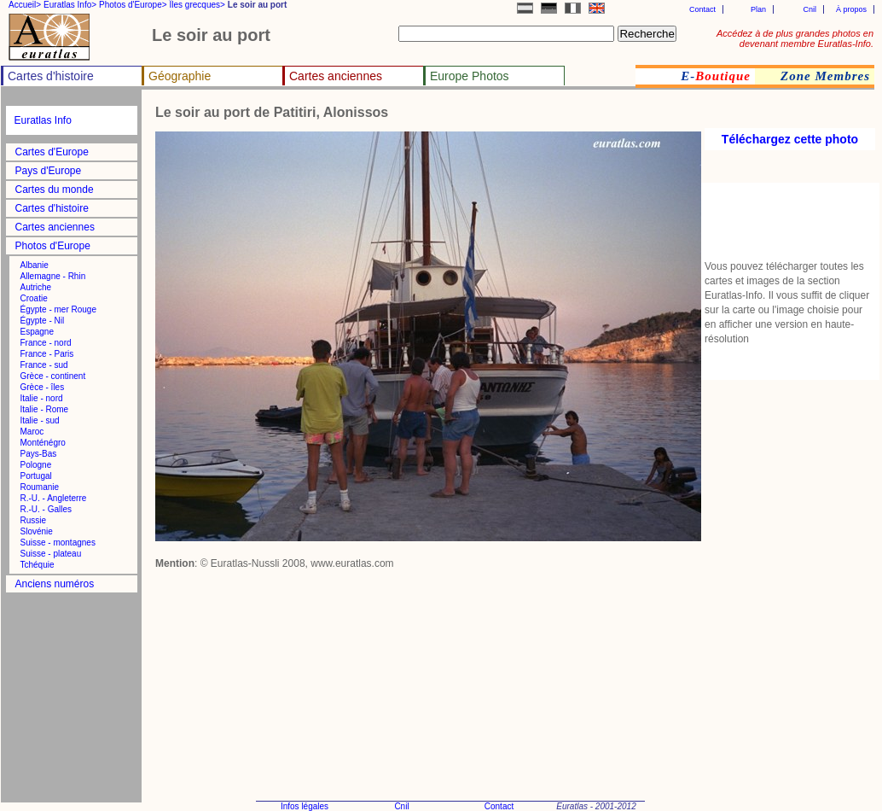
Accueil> (25, 4)
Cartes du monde (54, 189)
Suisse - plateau (51, 553)
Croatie (34, 298)
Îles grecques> (197, 4)
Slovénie (36, 531)
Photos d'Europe (52, 246)
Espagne (37, 331)
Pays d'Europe (48, 171)
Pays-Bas (38, 453)
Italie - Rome (44, 409)
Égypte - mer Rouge (58, 309)
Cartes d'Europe (52, 152)
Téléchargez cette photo (790, 139)
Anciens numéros (55, 584)
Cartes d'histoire (51, 76)
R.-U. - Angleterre (53, 498)
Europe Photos (469, 76)
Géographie (179, 76)
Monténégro (43, 442)
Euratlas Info (43, 120)
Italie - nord (41, 398)
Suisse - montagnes (58, 542)
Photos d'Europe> (132, 4)
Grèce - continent (53, 376)
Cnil (809, 9)
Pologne (36, 465)
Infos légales (304, 806)
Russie (33, 520)
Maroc (32, 431)
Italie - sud (40, 420)
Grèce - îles (42, 387)
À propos (851, 9)
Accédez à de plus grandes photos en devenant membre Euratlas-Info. (795, 38)
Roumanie (40, 487)
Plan (758, 9)
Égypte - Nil (42, 320)
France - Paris (47, 354)
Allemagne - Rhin (53, 276)
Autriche (36, 287)
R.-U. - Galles (46, 509)
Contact (702, 9)
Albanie (34, 265)
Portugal (36, 476)
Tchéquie (37, 564)
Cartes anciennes (335, 76)
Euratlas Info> (70, 4)
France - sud (44, 365)
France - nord (46, 342)
